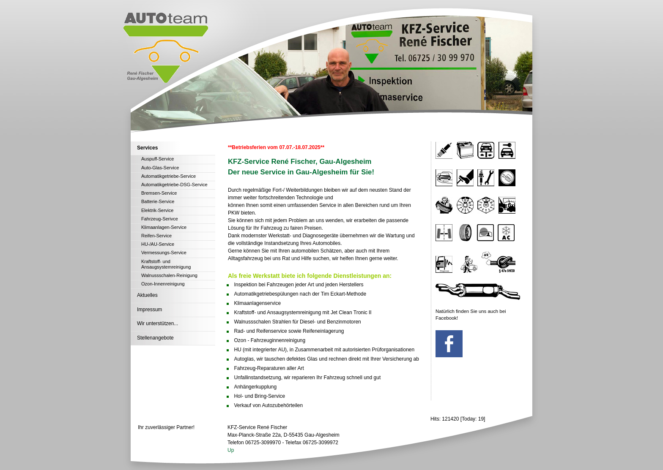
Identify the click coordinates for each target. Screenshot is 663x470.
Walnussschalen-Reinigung (169, 275)
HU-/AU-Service (157, 244)
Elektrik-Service (157, 210)
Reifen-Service (156, 235)
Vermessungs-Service (163, 252)
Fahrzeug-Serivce (159, 218)
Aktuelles (147, 295)
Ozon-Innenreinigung (163, 283)
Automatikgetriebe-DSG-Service (174, 184)
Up (230, 450)
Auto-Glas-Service (160, 167)
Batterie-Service (157, 201)
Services (147, 148)
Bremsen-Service (159, 193)
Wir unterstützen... (157, 323)
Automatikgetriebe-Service (168, 176)
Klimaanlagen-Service (163, 227)
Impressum (149, 309)
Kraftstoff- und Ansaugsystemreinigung (166, 264)
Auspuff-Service (157, 158)
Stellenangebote (155, 338)
